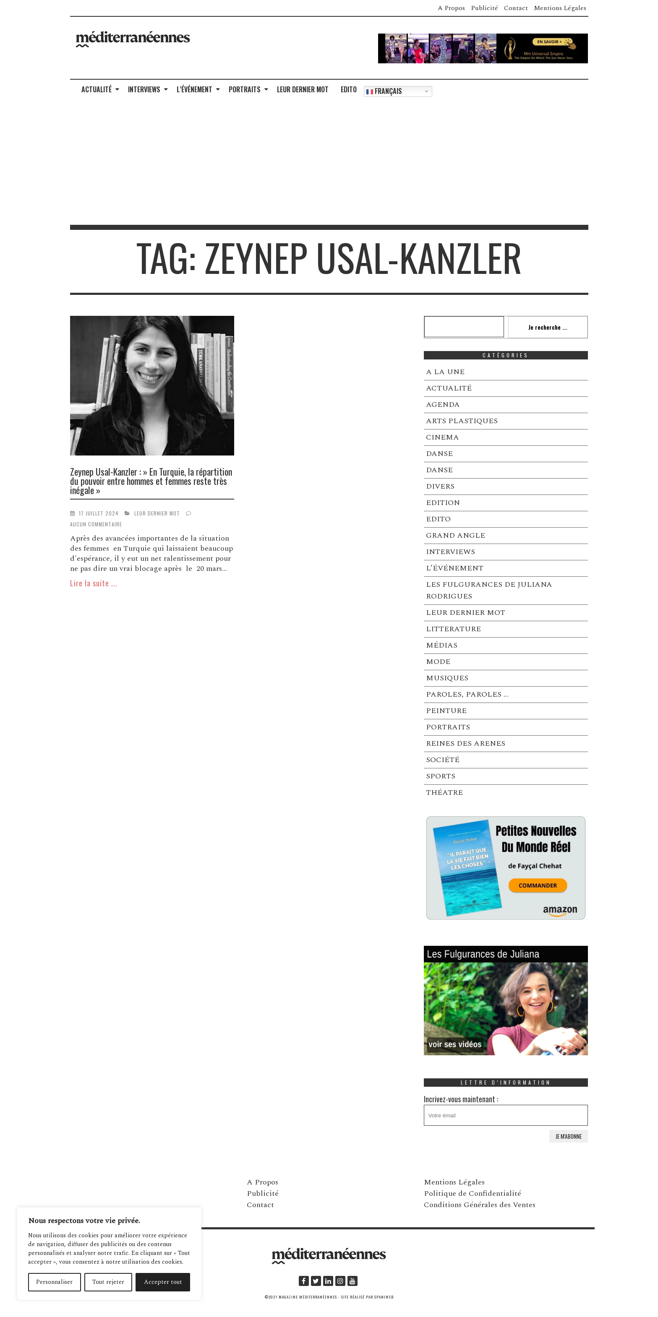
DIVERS (440, 486)
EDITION (443, 502)
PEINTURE (446, 710)
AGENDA (443, 404)
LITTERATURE (453, 629)
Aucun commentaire (96, 524)
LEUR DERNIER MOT (303, 89)
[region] (109, 1253)
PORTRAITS (245, 89)
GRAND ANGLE (455, 535)
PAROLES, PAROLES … (467, 694)
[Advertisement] (329, 162)
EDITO (349, 89)
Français (384, 91)
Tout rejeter (108, 1282)
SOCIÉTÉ (443, 759)
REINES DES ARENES (465, 743)
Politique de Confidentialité (472, 1193)
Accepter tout (163, 1282)
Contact (516, 8)
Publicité (484, 8)
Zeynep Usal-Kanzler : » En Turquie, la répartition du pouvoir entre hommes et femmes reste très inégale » (151, 481)
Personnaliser (54, 1282)
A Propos (451, 8)
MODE (438, 661)
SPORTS (440, 776)
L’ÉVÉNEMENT (194, 89)
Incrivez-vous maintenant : (506, 1109)
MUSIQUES (447, 678)
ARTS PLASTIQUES (462, 421)
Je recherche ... (547, 327)
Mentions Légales (560, 8)
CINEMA (442, 437)
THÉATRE (444, 792)
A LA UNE (445, 371)
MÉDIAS (441, 645)
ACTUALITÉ (96, 89)
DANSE (439, 453)
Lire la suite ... (94, 583)
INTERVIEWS (144, 89)
